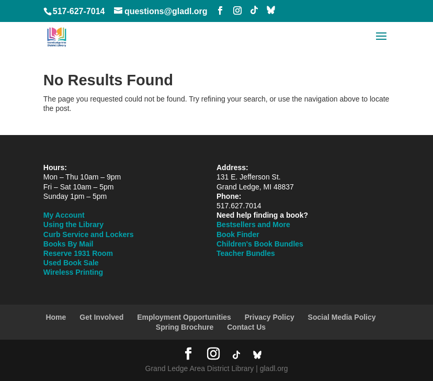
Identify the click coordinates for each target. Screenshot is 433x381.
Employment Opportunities (184, 317)
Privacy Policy (269, 317)
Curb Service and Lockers (88, 234)
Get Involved (101, 317)
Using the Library (73, 224)
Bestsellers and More (253, 224)
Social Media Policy (342, 317)
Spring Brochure (184, 327)
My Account (64, 215)
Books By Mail (68, 244)
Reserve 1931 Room (78, 253)
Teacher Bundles (245, 253)
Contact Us (246, 327)
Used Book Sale (71, 263)
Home (55, 317)
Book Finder (237, 234)
